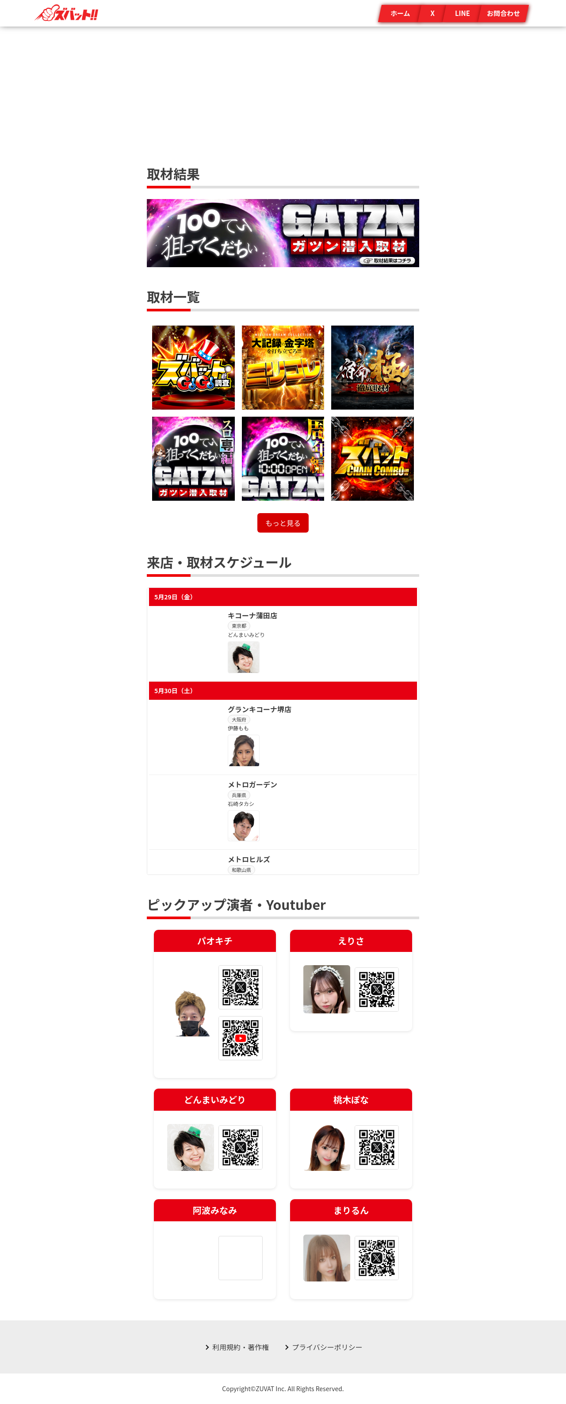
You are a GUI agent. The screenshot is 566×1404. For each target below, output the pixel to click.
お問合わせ (503, 13)
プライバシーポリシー (327, 1347)
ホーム (400, 13)
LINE (462, 13)
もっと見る (283, 523)
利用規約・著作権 (240, 1347)
